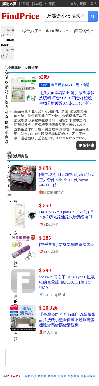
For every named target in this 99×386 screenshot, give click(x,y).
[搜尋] (62, 16)
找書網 (24, 4)
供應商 (50, 4)
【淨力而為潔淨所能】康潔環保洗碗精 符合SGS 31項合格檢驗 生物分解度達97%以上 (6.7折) (67, 98)
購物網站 (7, 43)
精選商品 (7, 33)
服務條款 (73, 376)
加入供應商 (78, 4)
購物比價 (9, 4)
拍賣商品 (7, 53)
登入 (93, 4)
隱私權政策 (88, 376)
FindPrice (20, 16)
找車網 (37, 4)
